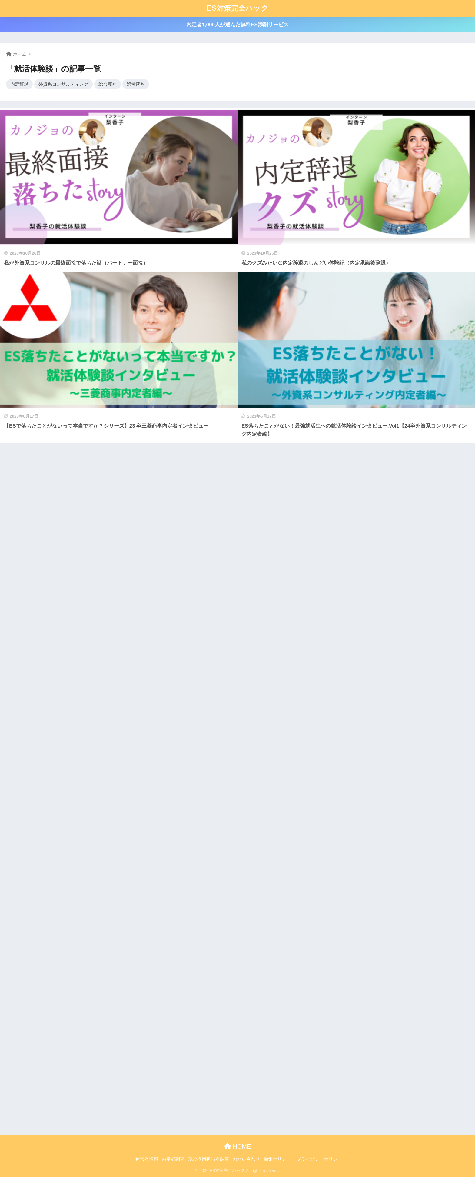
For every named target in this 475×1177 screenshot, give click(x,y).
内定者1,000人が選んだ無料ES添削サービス (237, 25)
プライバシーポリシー (319, 1159)
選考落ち (136, 84)
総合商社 (107, 84)
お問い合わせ (246, 1159)
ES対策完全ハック (237, 8)
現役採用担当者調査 (208, 1159)
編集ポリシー (277, 1159)
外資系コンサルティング (63, 84)
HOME (237, 1146)
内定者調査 (173, 1159)
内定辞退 (19, 84)
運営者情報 (146, 1159)
